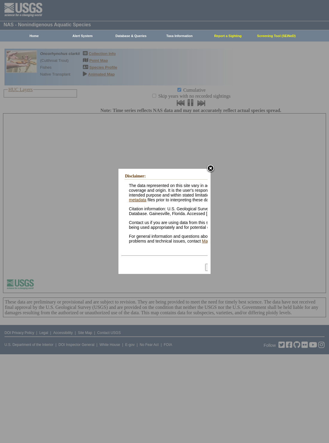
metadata (137, 199)
